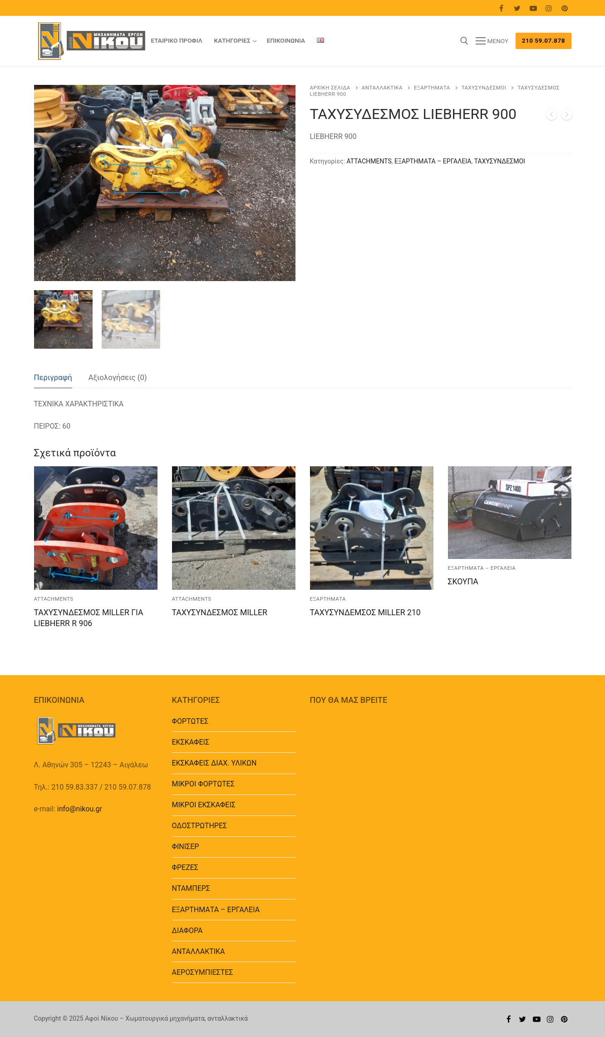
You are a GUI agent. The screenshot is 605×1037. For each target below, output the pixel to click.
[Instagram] (549, 8)
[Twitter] (517, 8)
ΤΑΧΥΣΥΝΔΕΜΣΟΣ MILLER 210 (365, 612)
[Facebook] (501, 8)
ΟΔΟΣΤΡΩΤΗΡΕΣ (199, 825)
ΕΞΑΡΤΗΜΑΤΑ (432, 87)
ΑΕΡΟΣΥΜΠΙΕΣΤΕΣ (202, 972)
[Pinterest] (564, 8)
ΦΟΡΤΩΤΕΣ (190, 721)
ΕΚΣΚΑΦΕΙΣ (191, 742)
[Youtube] (533, 8)
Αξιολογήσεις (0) (118, 377)
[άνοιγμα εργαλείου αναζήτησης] (464, 41)
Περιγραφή (53, 377)
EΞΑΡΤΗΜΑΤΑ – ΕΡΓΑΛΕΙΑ (432, 161)
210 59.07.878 (543, 40)
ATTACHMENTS (369, 161)
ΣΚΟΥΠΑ (463, 581)
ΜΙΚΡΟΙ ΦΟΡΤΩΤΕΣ (203, 784)
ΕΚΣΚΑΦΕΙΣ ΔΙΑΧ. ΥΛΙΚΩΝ (214, 763)
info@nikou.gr (79, 809)
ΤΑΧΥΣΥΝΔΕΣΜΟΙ (484, 87)
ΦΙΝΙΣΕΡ (185, 846)
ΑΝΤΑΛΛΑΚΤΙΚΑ (382, 87)
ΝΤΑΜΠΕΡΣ (191, 888)
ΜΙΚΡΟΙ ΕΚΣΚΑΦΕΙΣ (204, 804)
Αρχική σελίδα (330, 87)
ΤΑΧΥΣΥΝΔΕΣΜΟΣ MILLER (219, 612)
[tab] (53, 378)
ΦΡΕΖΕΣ (185, 867)
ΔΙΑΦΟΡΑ (187, 930)
